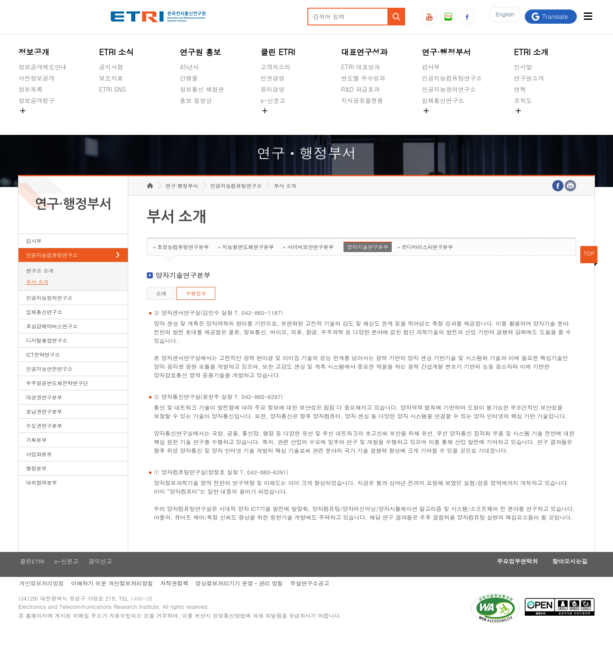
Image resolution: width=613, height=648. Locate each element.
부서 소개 (37, 295)
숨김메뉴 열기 (23, 110)
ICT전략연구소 (43, 367)
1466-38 (144, 615)
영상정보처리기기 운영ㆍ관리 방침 (243, 598)
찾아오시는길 (567, 575)
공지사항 (111, 66)
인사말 (523, 66)
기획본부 (36, 453)
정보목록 (31, 89)
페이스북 (467, 17)
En (502, 16)
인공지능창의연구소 (449, 89)
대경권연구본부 (44, 410)
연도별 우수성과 (363, 78)
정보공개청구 (37, 100)
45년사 (189, 66)
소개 (161, 306)
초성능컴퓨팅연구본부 (183, 260)
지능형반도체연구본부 (248, 260)
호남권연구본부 (44, 424)
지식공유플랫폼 (362, 100)
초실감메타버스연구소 (452, 120)
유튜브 (429, 17)
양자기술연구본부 (367, 260)
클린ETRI (31, 575)
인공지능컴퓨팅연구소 (452, 78)
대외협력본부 (41, 495)
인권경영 (272, 78)
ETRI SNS (112, 89)
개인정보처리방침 (41, 598)
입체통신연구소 (443, 100)
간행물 (189, 78)
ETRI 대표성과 (360, 66)
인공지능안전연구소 (49, 382)
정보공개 (34, 52)
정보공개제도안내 (43, 66)
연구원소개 (529, 78)
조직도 (523, 100)
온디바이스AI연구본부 (427, 260)
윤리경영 (272, 89)
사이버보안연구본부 (310, 260)
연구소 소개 (40, 283)
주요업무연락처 (510, 575)
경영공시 (31, 120)
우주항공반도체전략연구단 (57, 396)
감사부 (431, 66)
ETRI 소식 (116, 52)
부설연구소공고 (314, 598)
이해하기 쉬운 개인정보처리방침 (113, 598)
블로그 (448, 17)
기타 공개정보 (533, 120)
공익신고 (272, 120)
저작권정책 (176, 598)
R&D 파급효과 (360, 89)
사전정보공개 (37, 78)
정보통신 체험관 (202, 89)
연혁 (520, 89)
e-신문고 (272, 100)
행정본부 (36, 481)
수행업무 (196, 306)
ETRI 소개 (531, 52)
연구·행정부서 (446, 52)
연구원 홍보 (200, 52)
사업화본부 (39, 467)
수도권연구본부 (44, 438)
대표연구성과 (364, 52)
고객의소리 (275, 66)
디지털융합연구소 (47, 353)
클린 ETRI (277, 52)
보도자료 (111, 78)
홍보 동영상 (196, 100)
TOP (588, 266)
